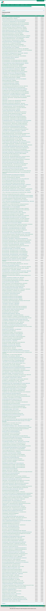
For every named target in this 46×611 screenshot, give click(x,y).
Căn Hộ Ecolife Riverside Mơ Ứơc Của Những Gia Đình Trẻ (11, 563)
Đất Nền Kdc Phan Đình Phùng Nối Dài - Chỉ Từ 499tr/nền (11, 579)
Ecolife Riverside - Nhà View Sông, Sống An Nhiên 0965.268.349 (12, 166)
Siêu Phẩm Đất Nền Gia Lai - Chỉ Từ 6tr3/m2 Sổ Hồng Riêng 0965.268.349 (13, 406)
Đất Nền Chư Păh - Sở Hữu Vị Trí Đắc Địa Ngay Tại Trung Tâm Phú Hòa (13, 582)
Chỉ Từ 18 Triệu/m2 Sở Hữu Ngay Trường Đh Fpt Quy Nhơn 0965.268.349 (13, 183)
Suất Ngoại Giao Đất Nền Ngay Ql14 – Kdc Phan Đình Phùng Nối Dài (12, 583)
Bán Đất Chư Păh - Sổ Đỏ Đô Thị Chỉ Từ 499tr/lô (9, 595)
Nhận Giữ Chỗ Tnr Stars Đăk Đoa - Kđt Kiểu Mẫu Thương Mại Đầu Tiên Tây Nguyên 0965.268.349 (17, 471)
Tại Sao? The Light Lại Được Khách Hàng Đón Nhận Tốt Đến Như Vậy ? (13, 516)
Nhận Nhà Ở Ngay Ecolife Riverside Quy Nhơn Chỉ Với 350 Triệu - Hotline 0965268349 (15, 48)
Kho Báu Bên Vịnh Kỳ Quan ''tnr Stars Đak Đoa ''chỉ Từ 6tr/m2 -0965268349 (13, 444)
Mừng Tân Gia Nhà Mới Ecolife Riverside (8, 58)
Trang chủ (38, 605)
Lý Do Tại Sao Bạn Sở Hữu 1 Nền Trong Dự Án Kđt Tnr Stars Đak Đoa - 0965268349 (15, 272)
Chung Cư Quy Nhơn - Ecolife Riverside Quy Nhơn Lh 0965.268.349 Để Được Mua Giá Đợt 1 (16, 503)
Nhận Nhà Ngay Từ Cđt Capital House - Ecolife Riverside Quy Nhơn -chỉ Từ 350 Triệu (15, 152)
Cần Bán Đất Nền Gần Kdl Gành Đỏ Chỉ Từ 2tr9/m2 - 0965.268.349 (12, 211)
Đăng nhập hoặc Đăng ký (40, 0)
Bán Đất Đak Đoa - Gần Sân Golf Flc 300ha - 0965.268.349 (11, 343)
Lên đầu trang (41, 605)
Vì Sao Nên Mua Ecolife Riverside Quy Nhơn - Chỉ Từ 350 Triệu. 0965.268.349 (14, 107)
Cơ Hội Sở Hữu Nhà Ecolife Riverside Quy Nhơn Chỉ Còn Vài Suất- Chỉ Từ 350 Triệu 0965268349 (17, 50)
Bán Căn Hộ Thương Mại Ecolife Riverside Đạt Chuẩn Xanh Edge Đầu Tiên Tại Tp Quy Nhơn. (16, 533)
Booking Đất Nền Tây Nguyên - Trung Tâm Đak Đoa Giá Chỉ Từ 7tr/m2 (13, 373)
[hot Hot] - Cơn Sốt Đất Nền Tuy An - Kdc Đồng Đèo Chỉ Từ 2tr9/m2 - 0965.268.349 (15, 199)
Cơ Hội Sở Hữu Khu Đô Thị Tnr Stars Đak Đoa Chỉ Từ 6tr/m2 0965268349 (13, 454)
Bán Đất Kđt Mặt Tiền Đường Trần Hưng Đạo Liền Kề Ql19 (11, 416)
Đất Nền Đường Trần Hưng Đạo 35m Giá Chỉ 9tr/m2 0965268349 (12, 296)
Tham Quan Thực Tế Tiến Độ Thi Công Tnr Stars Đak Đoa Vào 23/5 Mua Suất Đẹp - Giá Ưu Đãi (16, 317)
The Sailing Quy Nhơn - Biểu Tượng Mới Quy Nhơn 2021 (10, 84)
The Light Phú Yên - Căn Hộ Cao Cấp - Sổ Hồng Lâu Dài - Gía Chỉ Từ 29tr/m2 (14, 586)
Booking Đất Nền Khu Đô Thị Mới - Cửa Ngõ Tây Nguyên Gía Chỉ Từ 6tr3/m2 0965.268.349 (16, 383)
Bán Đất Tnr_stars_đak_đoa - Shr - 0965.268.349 (9, 340)
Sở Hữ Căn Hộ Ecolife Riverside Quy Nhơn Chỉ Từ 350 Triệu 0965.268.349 (13, 87)
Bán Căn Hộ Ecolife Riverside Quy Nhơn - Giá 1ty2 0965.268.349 (12, 137)
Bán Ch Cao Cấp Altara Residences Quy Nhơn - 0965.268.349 (11, 262)
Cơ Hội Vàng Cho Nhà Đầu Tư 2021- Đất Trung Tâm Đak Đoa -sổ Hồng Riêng (14, 384)
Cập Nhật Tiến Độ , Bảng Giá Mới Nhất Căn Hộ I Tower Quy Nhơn (12, 550)
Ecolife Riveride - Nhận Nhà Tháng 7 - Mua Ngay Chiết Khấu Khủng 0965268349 (14, 97)
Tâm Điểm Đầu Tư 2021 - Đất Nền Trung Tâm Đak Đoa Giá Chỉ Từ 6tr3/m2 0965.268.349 (15, 350)
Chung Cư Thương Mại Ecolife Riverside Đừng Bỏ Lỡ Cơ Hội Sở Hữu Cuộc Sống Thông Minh (16, 520)
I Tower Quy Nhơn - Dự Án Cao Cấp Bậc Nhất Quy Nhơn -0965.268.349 (13, 361)
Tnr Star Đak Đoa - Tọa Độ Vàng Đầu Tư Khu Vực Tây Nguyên (11, 397)
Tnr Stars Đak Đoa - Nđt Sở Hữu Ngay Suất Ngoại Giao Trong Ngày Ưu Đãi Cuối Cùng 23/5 (16, 300)
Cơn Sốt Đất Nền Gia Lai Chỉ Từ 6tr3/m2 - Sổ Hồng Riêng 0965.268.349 (13, 360)
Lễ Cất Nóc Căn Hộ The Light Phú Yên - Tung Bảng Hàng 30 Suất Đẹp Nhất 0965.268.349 (16, 477)
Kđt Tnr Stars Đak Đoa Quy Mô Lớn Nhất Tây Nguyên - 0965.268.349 (12, 287)
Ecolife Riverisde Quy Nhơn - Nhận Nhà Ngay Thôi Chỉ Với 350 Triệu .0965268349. (14, 71)
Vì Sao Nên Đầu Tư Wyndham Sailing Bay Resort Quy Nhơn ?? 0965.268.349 (14, 113)
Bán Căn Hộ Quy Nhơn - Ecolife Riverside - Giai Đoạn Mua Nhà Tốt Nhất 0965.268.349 (15, 147)
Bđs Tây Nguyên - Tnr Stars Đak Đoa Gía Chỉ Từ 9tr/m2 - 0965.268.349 (13, 322)
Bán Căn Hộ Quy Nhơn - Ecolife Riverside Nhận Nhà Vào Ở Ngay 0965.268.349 (14, 127)
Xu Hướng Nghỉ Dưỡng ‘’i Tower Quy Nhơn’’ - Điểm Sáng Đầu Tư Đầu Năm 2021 (14, 517)
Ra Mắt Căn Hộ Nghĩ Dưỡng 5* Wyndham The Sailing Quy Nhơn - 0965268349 (14, 27)
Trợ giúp (35, 605)
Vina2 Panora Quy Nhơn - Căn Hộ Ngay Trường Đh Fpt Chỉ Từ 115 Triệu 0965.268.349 (15, 93)
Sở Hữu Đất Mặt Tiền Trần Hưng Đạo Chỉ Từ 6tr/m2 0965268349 (12, 438)
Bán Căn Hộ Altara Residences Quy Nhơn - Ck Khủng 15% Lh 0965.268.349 (13, 560)
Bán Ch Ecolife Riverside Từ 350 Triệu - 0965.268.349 (10, 57)
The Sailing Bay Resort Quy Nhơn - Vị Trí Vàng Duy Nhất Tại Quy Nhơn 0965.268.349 (15, 129)
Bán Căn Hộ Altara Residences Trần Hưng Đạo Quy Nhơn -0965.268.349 (13, 174)
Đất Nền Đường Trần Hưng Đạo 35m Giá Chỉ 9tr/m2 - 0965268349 (12, 299)
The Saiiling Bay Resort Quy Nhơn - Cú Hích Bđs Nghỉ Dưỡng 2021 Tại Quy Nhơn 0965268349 (16, 120)
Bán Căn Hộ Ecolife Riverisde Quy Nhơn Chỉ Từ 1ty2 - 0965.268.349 (12, 139)
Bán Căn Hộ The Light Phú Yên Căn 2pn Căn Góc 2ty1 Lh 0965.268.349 (13, 539)
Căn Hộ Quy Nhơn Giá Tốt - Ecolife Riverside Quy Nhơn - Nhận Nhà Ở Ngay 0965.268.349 (16, 235)
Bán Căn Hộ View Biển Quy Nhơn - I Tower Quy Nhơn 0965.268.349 (12, 231)
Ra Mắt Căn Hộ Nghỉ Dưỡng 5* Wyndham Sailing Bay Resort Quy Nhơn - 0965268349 (15, 63)
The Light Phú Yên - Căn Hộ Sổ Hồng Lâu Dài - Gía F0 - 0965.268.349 (13, 481)
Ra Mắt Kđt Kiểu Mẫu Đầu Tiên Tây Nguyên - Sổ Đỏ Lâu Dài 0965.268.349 (13, 464)
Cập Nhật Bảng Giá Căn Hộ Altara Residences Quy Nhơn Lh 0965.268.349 (13, 536)
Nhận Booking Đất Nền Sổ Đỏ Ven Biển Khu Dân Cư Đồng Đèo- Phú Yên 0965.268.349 (15, 215)
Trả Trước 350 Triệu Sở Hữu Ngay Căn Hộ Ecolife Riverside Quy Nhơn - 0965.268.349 (15, 221)
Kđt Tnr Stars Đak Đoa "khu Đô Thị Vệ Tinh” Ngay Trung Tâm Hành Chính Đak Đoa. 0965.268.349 (17, 419)
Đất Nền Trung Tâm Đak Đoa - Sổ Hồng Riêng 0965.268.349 (11, 339)
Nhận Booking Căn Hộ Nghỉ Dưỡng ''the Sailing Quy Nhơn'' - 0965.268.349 (13, 103)
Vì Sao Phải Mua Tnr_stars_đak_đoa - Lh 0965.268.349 (10, 303)
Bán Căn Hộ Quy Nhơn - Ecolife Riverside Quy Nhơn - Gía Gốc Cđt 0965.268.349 (14, 257)
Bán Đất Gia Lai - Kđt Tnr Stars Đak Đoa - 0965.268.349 (10, 265)
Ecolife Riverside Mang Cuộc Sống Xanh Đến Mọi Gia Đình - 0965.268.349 (13, 506)
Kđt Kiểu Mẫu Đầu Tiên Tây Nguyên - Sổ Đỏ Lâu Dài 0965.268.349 (12, 332)
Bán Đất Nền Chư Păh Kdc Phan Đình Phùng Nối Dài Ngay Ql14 (12, 569)
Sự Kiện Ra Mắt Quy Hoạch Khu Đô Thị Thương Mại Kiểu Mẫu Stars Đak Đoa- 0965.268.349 (16, 367)
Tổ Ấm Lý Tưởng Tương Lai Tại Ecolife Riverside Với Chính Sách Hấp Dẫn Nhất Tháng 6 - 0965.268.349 (18, 201)
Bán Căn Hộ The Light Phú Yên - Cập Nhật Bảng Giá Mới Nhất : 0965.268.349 (14, 530)
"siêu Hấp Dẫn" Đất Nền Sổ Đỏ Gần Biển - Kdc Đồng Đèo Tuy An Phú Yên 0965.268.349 (15, 209)
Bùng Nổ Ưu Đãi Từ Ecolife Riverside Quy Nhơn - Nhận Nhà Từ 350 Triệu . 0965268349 (15, 31)
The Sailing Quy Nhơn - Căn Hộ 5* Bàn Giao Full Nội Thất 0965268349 (13, 64)
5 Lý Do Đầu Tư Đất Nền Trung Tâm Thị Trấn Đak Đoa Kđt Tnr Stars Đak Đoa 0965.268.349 (16, 396)
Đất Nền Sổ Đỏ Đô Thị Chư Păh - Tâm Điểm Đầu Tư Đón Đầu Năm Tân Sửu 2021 (14, 599)
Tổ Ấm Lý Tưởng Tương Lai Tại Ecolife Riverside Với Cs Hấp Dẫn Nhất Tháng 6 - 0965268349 (16, 192)
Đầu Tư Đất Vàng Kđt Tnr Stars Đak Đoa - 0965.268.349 (10, 310)
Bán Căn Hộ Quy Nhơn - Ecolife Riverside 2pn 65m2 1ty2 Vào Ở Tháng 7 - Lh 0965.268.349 (16, 190)
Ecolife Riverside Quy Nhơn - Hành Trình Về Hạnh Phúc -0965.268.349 (13, 169)
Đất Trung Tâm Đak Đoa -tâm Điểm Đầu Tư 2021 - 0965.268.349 (12, 381)
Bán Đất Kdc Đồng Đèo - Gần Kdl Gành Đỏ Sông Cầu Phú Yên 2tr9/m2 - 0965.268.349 (15, 208)
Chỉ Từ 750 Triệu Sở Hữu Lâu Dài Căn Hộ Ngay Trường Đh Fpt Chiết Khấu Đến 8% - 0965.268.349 (17, 224)
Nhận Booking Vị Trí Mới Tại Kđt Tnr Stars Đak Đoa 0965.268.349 (12, 458)
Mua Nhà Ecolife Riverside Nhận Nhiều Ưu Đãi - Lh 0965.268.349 (12, 537)
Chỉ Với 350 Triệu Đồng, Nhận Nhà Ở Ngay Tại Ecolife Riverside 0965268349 (14, 116)
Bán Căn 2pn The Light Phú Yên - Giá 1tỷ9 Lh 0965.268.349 (11, 559)
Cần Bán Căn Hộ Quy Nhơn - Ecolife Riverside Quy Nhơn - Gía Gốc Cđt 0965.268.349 (15, 255)
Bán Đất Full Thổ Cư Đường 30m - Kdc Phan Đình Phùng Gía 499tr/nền (13, 596)
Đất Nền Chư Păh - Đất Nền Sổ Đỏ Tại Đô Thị (9, 589)
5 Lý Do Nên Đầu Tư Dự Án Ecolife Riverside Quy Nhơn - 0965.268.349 (13, 244)
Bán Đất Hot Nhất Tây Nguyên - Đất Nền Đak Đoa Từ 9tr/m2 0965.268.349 (13, 342)
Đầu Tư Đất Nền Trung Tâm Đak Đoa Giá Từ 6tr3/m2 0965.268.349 (12, 323)
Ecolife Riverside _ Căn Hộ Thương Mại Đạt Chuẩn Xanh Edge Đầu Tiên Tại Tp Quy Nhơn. (16, 480)
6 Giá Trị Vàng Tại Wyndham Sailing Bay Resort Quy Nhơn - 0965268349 (13, 70)
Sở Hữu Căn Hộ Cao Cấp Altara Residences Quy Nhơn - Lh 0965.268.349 (13, 491)
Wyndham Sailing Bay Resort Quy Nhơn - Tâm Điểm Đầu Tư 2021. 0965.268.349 (14, 143)
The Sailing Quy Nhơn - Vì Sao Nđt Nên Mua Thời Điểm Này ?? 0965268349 (13, 74)
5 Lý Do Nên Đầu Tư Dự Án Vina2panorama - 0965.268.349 (11, 247)
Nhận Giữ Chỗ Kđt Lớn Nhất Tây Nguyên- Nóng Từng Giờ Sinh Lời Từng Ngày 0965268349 (16, 437)
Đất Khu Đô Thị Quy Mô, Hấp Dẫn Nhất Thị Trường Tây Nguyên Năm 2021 (13, 286)
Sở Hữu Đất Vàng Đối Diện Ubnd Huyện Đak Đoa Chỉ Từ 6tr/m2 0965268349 (14, 447)
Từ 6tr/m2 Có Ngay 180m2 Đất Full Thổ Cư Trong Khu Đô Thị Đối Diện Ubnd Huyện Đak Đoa (16, 450)
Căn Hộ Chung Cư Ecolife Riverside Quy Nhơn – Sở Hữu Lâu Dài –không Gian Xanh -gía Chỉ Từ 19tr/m (18, 585)
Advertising (29, 605)
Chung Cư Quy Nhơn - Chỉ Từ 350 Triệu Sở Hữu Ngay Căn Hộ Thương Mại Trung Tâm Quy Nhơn (17, 486)
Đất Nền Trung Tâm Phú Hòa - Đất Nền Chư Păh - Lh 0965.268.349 (12, 573)
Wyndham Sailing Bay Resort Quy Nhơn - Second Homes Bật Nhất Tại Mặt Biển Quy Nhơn (16, 133)
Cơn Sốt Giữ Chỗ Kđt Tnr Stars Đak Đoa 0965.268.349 (10, 457)
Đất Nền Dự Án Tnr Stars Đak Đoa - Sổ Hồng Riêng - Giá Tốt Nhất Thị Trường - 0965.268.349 (16, 374)
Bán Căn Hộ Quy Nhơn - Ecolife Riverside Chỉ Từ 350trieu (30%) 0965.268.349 (14, 117)
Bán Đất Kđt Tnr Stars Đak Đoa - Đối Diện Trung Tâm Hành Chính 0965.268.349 (14, 306)
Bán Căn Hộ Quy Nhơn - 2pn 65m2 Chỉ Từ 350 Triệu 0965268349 (12, 114)
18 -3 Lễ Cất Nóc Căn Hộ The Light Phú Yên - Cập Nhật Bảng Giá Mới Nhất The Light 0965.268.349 (17, 493)
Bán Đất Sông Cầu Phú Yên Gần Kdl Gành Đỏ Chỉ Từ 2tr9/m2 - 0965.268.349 (14, 212)
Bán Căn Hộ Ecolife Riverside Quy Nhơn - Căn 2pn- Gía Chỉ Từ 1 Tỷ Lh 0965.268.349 (15, 562)
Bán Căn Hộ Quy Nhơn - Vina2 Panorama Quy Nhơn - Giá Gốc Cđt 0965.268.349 (14, 254)
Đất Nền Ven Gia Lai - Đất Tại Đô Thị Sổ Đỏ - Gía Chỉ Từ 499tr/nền (12, 576)
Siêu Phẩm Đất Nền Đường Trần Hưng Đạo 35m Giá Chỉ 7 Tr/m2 (12, 399)
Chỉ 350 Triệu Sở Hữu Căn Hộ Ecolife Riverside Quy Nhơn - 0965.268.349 (13, 126)
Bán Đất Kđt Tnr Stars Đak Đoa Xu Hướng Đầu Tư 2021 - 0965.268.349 (13, 277)
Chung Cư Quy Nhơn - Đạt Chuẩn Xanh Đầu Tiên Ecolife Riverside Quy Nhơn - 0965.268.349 (16, 494)
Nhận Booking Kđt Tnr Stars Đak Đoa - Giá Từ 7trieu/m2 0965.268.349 (13, 463)
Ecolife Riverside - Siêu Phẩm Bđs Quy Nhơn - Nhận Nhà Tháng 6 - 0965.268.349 (14, 225)
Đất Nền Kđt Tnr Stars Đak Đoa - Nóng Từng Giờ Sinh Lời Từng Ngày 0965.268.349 (15, 435)
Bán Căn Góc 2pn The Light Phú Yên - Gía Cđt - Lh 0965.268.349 (12, 556)
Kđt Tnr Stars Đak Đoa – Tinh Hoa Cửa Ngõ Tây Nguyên (10, 434)
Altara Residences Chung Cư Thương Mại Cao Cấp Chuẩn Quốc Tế (12, 519)
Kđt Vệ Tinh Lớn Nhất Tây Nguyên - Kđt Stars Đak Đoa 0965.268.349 (12, 440)
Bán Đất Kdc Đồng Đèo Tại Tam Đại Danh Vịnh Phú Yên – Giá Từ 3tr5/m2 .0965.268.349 (15, 218)
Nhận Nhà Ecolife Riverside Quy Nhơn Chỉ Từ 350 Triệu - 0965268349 (13, 34)
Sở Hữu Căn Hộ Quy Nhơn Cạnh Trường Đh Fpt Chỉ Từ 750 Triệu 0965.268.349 (14, 149)
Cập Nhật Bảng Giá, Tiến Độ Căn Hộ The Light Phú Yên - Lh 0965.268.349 (13, 552)
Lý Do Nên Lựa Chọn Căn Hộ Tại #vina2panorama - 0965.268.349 (12, 349)
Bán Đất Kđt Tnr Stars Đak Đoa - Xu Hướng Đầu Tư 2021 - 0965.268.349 (13, 290)
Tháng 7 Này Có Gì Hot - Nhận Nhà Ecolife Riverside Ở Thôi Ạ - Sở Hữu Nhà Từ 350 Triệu (16, 156)
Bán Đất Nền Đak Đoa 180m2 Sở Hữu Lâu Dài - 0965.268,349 (11, 346)
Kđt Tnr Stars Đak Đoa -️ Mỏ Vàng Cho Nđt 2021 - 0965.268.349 (12, 377)
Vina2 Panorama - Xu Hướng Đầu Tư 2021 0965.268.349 (11, 17)
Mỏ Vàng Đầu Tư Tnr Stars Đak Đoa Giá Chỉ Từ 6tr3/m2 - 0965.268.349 (13, 380)
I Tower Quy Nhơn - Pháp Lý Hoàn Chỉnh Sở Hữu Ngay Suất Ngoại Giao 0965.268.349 (15, 428)
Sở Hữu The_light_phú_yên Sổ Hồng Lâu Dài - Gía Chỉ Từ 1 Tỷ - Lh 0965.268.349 (14, 572)
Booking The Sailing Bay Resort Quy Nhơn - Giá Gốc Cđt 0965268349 (13, 38)
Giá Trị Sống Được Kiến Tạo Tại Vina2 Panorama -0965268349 (11, 222)
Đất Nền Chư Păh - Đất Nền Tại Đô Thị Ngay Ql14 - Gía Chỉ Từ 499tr (12, 580)
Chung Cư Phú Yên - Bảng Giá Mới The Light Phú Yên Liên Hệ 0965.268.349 (14, 484)
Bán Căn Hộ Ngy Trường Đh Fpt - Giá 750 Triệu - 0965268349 (11, 54)
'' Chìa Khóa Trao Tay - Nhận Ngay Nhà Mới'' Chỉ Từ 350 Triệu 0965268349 (13, 21)
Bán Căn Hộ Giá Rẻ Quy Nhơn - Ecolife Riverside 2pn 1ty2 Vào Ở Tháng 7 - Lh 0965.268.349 (16, 184)
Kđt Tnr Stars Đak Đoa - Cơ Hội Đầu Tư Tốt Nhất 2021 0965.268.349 (12, 371)
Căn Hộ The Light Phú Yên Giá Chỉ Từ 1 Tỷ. (9, 514)
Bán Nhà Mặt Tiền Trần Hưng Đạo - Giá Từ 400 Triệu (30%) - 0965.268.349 (13, 248)
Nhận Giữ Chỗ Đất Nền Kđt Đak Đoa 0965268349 (9, 468)
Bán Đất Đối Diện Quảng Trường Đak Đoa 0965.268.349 (10, 237)
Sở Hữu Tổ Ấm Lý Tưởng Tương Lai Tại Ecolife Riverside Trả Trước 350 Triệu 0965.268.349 (16, 150)
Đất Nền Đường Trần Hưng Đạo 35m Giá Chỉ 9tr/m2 (10, 294)
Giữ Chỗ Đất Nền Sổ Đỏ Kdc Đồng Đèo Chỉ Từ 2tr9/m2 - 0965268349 (13, 214)
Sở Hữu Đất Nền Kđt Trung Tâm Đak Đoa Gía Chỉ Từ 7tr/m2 (11, 410)
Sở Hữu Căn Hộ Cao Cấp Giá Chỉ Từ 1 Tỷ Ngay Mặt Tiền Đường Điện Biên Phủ (14, 547)
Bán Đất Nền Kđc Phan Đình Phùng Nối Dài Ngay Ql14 (10, 490)
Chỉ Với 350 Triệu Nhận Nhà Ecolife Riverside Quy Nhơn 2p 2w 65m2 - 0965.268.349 (15, 146)
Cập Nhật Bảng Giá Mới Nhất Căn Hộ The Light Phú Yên (10, 523)
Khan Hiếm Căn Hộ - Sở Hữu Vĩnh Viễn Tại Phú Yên (10, 546)
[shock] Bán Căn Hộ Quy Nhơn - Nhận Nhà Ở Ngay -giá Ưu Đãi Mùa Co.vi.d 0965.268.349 (16, 159)
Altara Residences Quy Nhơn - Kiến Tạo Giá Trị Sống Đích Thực (12, 500)
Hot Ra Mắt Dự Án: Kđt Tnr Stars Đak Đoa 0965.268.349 (10, 473)
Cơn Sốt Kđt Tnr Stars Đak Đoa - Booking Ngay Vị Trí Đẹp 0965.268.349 (13, 460)
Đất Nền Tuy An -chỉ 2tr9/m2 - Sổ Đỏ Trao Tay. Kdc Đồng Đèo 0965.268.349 (13, 205)
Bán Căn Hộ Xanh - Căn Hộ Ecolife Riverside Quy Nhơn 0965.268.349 (13, 357)
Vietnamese (7, 605)
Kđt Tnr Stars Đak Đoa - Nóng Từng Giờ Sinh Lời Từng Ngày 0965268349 (13, 448)
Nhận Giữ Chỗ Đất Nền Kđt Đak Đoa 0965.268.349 (10, 474)
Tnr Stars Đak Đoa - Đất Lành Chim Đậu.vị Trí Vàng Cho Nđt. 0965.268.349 (13, 336)
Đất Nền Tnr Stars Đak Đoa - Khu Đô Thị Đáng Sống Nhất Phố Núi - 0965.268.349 (14, 283)
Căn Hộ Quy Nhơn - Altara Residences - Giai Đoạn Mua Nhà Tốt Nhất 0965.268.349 (15, 238)
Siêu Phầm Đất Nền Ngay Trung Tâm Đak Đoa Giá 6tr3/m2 (11, 403)
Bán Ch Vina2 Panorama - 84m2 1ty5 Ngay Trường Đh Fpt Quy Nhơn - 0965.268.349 (15, 263)
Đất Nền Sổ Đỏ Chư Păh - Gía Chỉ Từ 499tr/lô (9, 592)
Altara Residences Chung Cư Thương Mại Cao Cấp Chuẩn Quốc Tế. (12, 510)
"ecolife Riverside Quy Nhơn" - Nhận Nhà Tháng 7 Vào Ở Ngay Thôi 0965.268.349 (14, 123)
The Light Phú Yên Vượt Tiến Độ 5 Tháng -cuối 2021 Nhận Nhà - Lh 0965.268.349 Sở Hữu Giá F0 (17, 496)
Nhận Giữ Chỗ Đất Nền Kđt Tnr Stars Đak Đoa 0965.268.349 (11, 393)
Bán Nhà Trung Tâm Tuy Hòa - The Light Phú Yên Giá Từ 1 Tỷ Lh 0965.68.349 (14, 507)
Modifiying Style (3, 605)
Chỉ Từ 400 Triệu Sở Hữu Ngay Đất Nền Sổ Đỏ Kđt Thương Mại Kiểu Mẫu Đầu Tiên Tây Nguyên (16, 427)
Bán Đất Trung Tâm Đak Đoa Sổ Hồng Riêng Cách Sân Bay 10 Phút (12, 413)
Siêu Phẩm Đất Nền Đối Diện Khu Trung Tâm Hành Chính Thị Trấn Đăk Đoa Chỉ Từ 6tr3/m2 (16, 404)
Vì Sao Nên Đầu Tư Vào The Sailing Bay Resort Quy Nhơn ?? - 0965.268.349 (14, 130)
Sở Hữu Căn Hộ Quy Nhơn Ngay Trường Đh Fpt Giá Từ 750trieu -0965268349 (14, 153)
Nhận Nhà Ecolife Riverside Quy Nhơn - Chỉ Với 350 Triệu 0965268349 (13, 44)
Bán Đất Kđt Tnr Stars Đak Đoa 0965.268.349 (9, 417)
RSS (44, 605)
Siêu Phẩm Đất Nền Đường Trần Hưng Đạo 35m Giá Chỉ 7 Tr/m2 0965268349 (14, 387)
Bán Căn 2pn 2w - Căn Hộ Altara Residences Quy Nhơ (10, 526)
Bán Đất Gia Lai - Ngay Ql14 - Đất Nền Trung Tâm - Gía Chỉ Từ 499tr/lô (13, 566)
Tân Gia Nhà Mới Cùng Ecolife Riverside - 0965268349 (10, 81)
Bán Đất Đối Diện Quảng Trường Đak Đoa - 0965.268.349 (11, 313)
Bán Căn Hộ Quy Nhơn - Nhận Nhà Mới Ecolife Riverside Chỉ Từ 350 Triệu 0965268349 (15, 24)
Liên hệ (33, 605)
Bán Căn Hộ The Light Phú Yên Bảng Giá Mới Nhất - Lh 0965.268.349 (12, 540)
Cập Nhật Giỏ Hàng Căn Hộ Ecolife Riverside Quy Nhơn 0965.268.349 (13, 160)
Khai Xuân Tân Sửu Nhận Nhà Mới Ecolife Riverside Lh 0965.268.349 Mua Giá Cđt (14, 553)
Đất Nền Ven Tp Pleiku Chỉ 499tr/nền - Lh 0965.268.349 (10, 575)
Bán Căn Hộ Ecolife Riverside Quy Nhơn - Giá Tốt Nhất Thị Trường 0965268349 (14, 67)
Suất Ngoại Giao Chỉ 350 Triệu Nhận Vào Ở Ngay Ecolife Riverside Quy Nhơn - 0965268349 (16, 35)
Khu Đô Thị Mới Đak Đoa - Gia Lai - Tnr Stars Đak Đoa (10, 424)
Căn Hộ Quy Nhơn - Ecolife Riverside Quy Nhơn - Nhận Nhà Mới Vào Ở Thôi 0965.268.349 (16, 241)
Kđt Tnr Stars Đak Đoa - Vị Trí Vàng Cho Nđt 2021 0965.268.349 (12, 354)
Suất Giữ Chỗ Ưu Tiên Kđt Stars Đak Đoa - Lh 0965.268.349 (11, 451)
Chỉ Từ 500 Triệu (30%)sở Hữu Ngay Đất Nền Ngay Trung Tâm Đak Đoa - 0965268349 (15, 280)
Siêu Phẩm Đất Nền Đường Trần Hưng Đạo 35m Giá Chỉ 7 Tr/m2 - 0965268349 (14, 407)
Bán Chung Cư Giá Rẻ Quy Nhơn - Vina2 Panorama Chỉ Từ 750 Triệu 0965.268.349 (15, 163)
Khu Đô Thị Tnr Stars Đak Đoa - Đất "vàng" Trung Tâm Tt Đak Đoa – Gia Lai (13, 363)
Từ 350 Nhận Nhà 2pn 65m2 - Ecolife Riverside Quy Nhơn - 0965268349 (13, 25)
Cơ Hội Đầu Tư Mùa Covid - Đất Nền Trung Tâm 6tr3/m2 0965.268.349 (13, 309)
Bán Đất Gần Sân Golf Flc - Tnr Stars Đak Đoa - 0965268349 (11, 269)
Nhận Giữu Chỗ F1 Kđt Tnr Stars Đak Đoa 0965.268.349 (10, 431)
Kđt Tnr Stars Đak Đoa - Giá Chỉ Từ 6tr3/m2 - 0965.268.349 (11, 364)
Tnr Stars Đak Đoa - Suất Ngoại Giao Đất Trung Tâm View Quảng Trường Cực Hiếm (15, 319)
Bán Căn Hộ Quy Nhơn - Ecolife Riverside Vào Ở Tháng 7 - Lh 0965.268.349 (13, 187)
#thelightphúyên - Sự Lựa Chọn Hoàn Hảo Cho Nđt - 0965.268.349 (12, 504)
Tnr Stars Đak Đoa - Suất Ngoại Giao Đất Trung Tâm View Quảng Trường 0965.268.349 (15, 245)
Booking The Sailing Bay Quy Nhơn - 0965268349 (9, 18)
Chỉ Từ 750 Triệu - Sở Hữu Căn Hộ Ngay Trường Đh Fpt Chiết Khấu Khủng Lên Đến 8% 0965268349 (17, 195)
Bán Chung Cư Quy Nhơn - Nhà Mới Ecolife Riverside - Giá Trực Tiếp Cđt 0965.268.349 (15, 178)
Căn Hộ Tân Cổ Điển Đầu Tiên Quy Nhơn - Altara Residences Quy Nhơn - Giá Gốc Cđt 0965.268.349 (17, 234)
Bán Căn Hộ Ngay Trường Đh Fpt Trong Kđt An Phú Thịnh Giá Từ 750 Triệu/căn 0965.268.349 (16, 170)
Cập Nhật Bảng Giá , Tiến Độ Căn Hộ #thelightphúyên (10, 513)
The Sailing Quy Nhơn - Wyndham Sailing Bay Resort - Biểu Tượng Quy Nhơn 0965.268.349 (16, 136)
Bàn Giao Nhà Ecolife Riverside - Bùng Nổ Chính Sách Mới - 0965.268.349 (13, 181)
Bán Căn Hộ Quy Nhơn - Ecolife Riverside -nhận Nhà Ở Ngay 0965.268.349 (13, 157)
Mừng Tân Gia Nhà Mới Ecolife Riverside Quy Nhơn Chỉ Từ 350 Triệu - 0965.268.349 (15, 104)
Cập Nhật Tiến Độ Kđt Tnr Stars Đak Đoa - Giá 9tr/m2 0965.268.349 (12, 333)
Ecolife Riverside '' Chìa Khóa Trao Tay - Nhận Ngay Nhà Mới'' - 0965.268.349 (14, 100)
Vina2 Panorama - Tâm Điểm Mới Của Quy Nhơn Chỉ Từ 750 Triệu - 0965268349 (14, 28)
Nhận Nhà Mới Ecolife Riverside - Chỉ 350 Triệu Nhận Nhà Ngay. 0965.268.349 (14, 41)
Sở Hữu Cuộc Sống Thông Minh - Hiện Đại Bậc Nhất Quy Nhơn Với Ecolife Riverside (15, 487)
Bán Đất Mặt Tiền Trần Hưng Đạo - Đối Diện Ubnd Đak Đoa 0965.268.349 (13, 390)
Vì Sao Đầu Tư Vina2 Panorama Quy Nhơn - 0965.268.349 (11, 110)
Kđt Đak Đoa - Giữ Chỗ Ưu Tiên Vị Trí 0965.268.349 (10, 470)
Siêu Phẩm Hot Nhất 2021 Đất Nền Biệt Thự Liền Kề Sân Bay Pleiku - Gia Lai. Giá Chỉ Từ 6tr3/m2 (17, 326)
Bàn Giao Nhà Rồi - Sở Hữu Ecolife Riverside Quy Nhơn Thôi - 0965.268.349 (14, 228)
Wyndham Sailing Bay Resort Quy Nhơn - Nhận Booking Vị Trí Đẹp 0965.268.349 (14, 30)
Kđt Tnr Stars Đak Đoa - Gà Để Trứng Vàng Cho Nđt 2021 (11, 293)
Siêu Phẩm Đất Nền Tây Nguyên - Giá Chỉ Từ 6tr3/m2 (10, 409)
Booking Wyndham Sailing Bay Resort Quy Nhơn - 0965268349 (11, 51)
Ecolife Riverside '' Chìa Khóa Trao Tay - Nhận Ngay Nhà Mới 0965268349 (13, 73)
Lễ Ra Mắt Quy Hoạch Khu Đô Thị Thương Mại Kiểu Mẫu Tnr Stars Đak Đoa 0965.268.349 (16, 370)
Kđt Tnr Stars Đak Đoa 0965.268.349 (7, 327)
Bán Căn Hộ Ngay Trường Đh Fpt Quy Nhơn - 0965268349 (11, 77)
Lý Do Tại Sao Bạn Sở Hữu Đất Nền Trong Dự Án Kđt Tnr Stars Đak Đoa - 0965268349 (15, 268)
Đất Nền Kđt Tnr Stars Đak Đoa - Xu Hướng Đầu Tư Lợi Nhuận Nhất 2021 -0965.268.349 (15, 316)
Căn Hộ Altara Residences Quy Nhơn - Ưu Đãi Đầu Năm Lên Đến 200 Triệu (13, 543)
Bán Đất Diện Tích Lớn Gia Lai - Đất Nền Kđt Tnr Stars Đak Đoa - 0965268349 (14, 258)
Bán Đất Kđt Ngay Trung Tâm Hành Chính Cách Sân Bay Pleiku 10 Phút (13, 414)
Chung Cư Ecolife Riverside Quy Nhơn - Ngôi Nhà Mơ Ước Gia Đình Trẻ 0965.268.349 (15, 483)
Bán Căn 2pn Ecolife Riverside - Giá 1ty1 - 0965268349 (10, 47)
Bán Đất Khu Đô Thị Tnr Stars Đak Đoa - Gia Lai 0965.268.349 (11, 329)
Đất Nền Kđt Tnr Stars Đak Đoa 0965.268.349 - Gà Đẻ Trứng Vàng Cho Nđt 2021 (14, 386)
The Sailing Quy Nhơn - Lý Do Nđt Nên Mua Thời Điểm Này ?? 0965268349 (13, 94)
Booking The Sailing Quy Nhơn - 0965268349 (9, 80)
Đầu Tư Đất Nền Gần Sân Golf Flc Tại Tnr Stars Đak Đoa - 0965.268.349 (13, 284)
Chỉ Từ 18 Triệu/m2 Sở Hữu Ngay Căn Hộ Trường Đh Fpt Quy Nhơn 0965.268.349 (14, 124)
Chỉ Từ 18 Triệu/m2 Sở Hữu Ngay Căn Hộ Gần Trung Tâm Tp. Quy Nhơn (13, 180)
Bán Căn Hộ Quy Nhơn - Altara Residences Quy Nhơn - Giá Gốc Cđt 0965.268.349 (14, 251)
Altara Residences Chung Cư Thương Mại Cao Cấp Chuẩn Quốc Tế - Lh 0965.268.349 (15, 497)
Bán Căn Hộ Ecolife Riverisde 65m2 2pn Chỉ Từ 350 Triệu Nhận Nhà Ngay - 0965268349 (15, 37)
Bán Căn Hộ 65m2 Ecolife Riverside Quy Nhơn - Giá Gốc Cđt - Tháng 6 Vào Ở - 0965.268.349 (16, 266)
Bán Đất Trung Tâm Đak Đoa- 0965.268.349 (9, 330)
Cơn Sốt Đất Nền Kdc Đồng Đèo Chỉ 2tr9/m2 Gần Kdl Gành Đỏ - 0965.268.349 (14, 198)
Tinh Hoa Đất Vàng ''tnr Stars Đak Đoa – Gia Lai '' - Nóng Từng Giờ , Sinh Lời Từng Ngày (15, 320)
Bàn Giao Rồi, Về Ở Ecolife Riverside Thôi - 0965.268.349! (11, 177)
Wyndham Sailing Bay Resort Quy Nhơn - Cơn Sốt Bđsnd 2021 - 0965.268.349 (14, 140)
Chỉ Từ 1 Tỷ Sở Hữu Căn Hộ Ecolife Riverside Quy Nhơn (11, 527)
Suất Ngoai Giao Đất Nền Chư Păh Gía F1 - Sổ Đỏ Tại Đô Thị (11, 593)
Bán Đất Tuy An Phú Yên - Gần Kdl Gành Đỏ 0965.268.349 (11, 202)
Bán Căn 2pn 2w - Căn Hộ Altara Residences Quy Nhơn (10, 529)
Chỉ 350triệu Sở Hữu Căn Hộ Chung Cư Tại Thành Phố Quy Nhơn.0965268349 (14, 90)
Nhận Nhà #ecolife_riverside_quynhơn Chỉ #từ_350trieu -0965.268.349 (13, 162)
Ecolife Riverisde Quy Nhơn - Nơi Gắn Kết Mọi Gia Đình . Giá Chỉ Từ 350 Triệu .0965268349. (16, 96)
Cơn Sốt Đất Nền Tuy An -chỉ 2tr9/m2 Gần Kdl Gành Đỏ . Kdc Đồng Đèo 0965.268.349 (15, 204)
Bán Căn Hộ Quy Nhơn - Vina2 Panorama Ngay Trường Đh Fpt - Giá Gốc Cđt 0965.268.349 (16, 232)
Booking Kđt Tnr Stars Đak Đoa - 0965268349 (9, 461)
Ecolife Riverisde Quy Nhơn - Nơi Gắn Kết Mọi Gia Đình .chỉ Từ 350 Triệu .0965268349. (15, 91)
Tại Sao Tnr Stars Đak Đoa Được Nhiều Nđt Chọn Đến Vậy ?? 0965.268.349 (13, 376)
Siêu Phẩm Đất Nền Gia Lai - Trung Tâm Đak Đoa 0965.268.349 (12, 400)
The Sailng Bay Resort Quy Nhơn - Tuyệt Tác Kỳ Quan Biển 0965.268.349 (13, 106)
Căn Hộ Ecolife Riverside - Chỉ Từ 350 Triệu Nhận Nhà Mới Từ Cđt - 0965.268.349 (14, 60)
